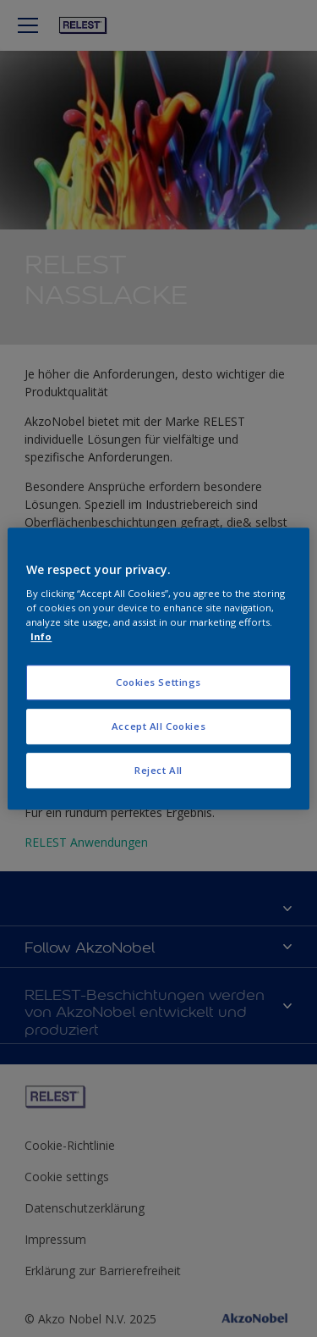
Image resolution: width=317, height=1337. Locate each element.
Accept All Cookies (158, 726)
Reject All (158, 770)
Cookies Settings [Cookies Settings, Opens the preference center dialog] (158, 683)
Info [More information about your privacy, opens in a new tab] (41, 636)
